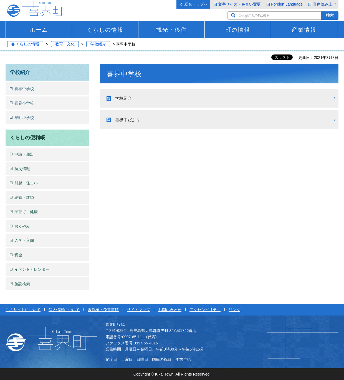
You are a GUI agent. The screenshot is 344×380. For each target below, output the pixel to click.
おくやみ (22, 226)
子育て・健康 (26, 212)
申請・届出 (24, 154)
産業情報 (304, 30)
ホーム (39, 30)
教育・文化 (65, 44)
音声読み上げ (324, 4)
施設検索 (22, 284)
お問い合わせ (169, 309)
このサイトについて (23, 309)
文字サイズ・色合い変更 (239, 4)
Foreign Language (287, 4)
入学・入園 (24, 240)
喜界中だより (127, 119)
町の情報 (238, 30)
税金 (18, 255)
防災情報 (22, 169)
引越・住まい (26, 183)
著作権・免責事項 (103, 309)
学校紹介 (98, 44)
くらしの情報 (105, 30)
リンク (234, 309)
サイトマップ (138, 309)
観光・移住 (171, 30)
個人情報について (64, 309)
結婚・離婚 (24, 197)
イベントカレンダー (31, 269)
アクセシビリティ (205, 309)
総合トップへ (196, 4)
